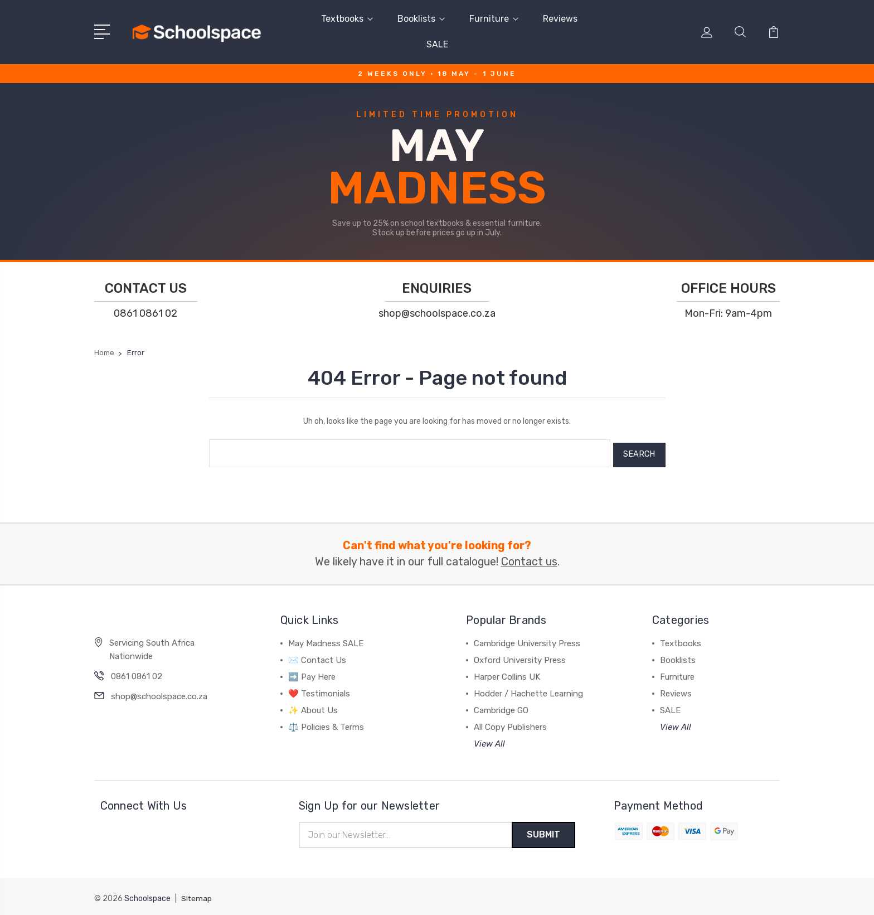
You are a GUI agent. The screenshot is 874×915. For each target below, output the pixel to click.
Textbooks (347, 18)
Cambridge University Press (527, 640)
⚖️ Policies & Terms (326, 723)
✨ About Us (313, 706)
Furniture (493, 18)
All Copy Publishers (510, 723)
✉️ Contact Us (317, 656)
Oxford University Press (520, 656)
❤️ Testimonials (319, 690)
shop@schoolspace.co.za (437, 313)
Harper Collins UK (507, 673)
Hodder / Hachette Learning (528, 690)
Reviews (560, 18)
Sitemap (196, 896)
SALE (437, 44)
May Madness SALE (325, 640)
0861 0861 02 (145, 313)
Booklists (421, 18)
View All (489, 740)
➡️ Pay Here (312, 673)
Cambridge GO (501, 706)
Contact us (529, 558)
